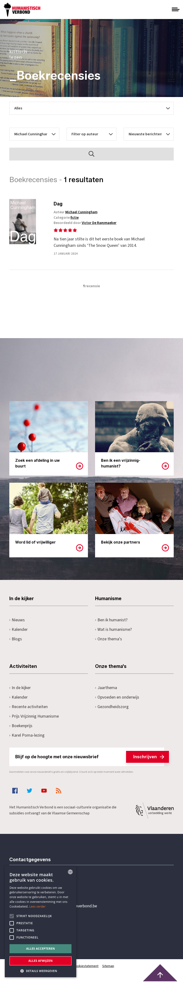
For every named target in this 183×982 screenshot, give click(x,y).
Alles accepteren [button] (40, 949)
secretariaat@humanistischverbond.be (62, 906)
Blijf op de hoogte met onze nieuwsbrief (89, 757)
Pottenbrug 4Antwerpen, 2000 (43, 928)
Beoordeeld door (86, 222)
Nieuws (17, 620)
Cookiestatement (86, 966)
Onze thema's (108, 639)
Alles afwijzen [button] (40, 961)
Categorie (67, 217)
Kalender (18, 629)
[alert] (40, 921)
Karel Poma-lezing (27, 735)
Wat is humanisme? (113, 629)
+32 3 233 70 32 (42, 887)
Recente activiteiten (28, 707)
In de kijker (20, 688)
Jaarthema (106, 688)
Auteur (76, 212)
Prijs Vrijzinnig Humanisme (34, 716)
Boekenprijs (20, 726)
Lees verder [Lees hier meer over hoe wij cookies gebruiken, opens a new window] (37, 906)
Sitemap (108, 966)
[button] (40, 970)
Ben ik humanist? (111, 620)
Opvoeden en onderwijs (117, 697)
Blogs (15, 639)
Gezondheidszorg (112, 707)
